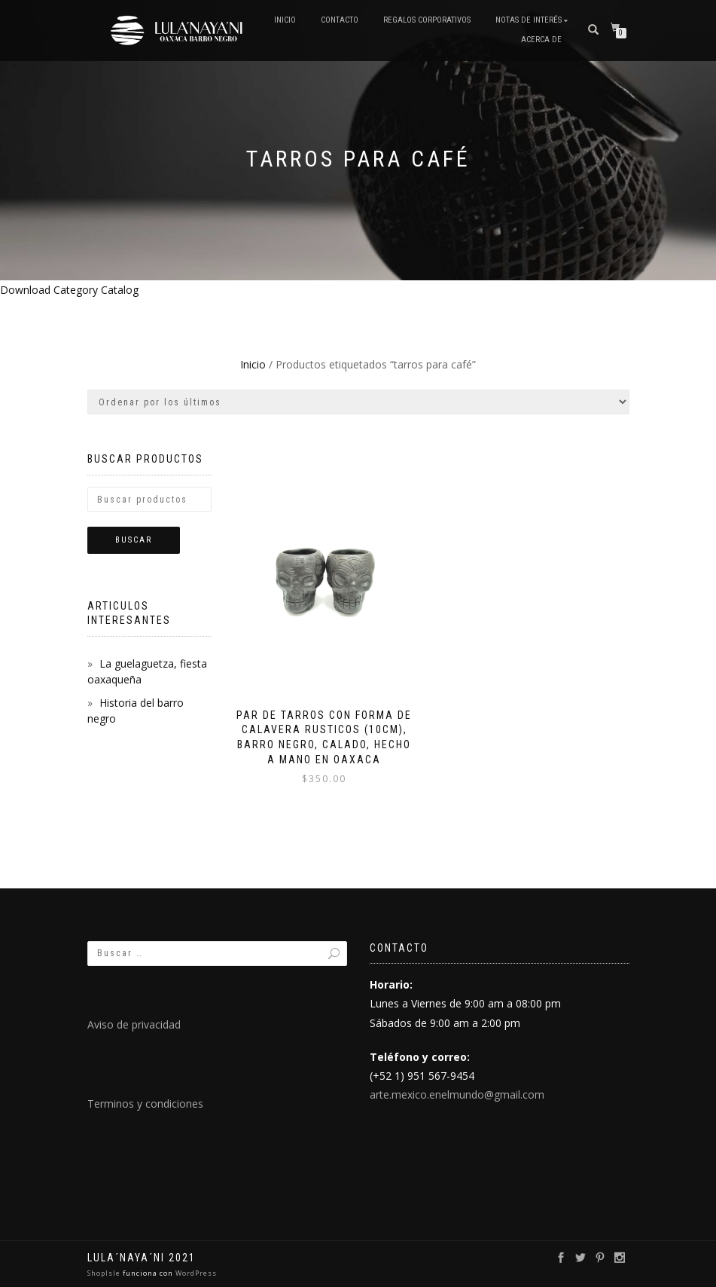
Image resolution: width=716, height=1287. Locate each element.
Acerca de (541, 39)
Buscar (133, 540)
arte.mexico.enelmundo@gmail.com (457, 1094)
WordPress (195, 1273)
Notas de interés (528, 20)
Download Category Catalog (69, 290)
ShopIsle (105, 1273)
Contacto (339, 20)
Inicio (285, 20)
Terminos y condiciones (145, 1103)
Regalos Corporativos (427, 20)
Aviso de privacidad (134, 1024)
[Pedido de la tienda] (358, 402)
